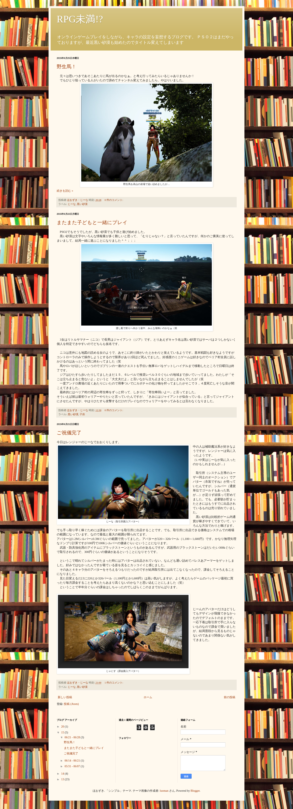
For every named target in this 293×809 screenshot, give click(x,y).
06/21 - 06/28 (72, 737)
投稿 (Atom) (71, 704)
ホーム (148, 697)
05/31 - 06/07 (72, 766)
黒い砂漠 (82, 204)
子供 (82, 414)
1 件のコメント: (114, 682)
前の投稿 (229, 697)
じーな (72, 204)
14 (63, 773)
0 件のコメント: (114, 200)
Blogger (195, 790)
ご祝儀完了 (69, 432)
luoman (164, 790)
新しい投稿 (65, 697)
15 (63, 732)
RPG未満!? (80, 19)
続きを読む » (65, 190)
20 (63, 726)
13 (63, 779)
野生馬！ (66, 66)
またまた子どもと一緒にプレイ (92, 222)
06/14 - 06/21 (72, 760)
